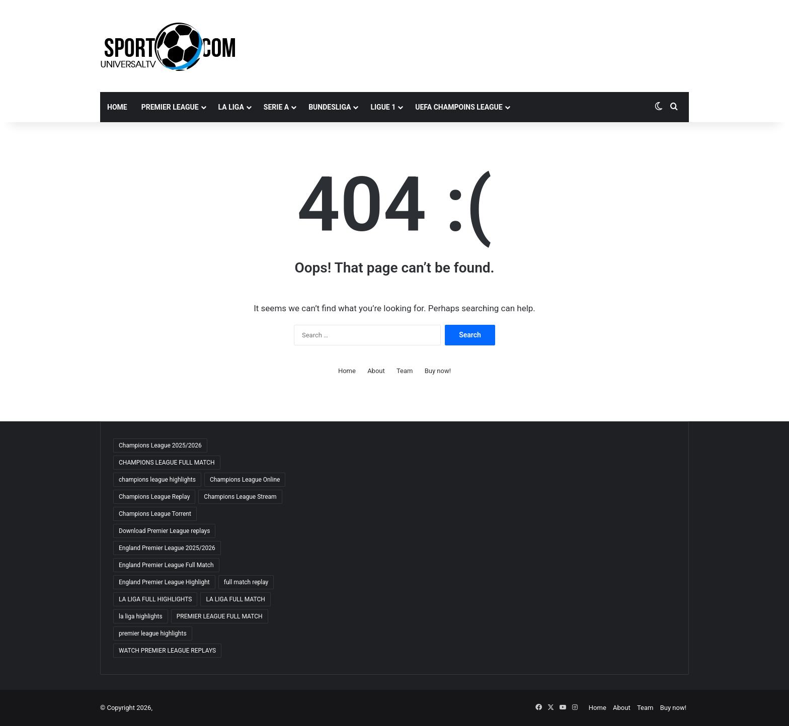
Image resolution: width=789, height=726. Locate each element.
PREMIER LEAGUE (170, 107)
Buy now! (438, 371)
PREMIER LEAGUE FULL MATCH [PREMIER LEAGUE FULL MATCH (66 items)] (220, 616)
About (376, 371)
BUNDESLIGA (329, 107)
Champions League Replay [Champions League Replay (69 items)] (154, 496)
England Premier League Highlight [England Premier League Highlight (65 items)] (164, 582)
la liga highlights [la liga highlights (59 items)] (141, 616)
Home (117, 107)
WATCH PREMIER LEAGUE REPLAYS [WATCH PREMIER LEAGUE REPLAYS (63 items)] (167, 650)
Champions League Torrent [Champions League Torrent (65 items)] (155, 513)
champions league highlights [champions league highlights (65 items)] (157, 479)
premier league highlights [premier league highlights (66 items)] (153, 633)
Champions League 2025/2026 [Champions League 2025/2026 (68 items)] (160, 445)
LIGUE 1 (383, 107)
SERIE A (276, 107)
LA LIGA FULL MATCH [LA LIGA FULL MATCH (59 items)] (235, 599)
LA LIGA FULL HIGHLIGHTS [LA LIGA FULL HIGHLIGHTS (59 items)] (155, 599)
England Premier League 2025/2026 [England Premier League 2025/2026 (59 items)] (167, 548)
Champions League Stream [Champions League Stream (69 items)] (240, 496)
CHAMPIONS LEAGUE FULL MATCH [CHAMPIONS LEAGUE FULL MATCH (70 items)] (167, 462)
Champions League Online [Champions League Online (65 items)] (245, 479)
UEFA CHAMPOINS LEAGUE (458, 107)
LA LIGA (231, 107)
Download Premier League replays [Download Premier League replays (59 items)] (164, 530)
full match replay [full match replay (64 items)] (246, 582)
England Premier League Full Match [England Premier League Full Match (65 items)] (166, 565)
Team (405, 371)
